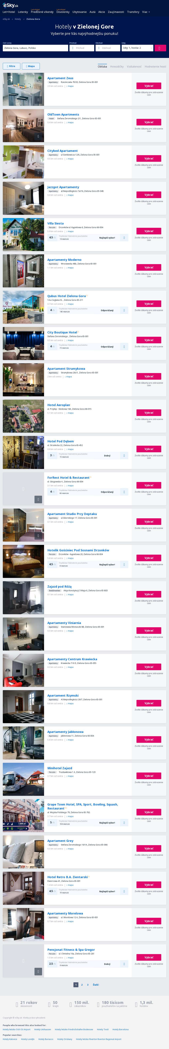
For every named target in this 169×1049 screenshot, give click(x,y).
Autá (92, 12)
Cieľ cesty (7, 43)
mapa (70, 86)
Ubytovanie (79, 12)
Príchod (72, 43)
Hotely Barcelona (121, 1029)
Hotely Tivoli (103, 1029)
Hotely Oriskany (64, 1039)
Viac (144, 12)
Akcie (101, 12)
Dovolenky (62, 12)
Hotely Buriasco (45, 1039)
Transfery (133, 12)
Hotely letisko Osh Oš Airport (16, 1029)
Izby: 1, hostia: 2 (132, 47)
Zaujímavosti (116, 12)
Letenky (23, 12)
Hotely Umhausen (42, 1029)
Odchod (99, 43)
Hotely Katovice (10, 1039)
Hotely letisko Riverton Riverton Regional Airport (98, 1039)
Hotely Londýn (27, 1039)
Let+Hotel (9, 12)
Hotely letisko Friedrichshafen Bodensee (74, 1029)
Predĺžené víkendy (42, 12)
